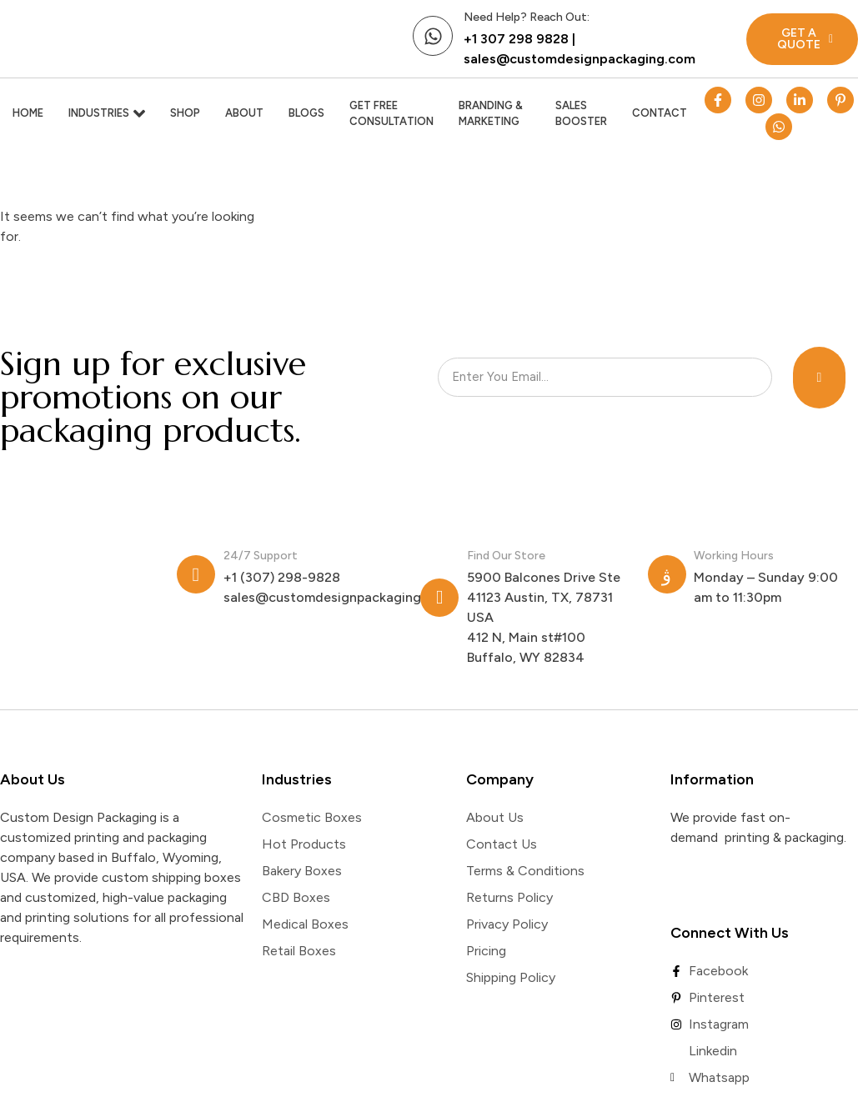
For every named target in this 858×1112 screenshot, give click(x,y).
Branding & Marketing (491, 113)
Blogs (306, 113)
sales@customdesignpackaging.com (579, 59)
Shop (185, 113)
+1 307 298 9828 (516, 39)
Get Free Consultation (391, 113)
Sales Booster (581, 113)
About (244, 113)
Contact (659, 113)
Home (28, 113)
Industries (106, 113)
